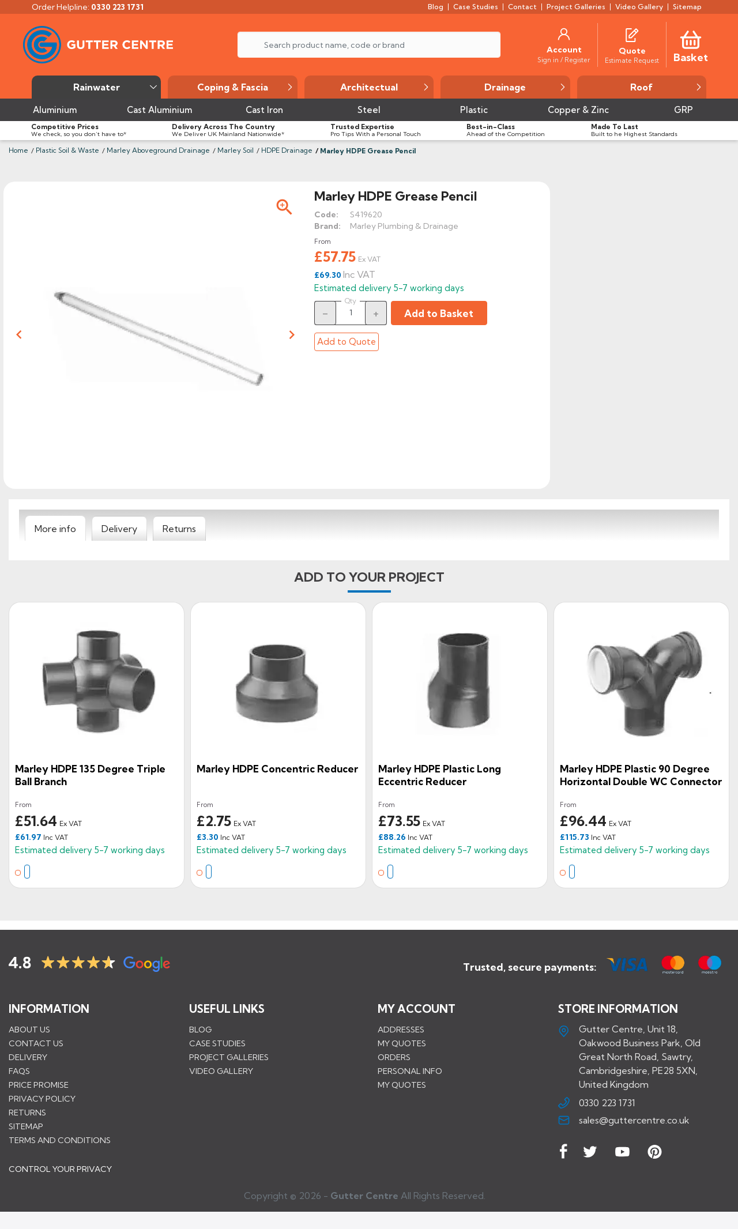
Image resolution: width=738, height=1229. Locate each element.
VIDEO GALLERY (221, 1071)
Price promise (39, 1085)
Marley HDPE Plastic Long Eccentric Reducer (439, 775)
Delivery (28, 1057)
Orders (394, 1057)
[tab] (55, 528)
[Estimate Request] (632, 60)
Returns (27, 1112)
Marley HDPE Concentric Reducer (277, 769)
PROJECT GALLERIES (229, 1057)
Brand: (327, 226)
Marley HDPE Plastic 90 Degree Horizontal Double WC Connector (641, 775)
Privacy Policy (42, 1099)
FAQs (19, 1071)
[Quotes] (631, 34)
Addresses (401, 1029)
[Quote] (632, 51)
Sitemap (26, 1126)
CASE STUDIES (217, 1043)
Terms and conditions (60, 1140)
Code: (326, 214)
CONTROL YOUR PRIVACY (60, 1178)
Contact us (36, 1043)
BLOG (200, 1029)
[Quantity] (350, 312)
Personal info (410, 1071)
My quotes (402, 1043)
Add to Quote (346, 341)
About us (29, 1029)
